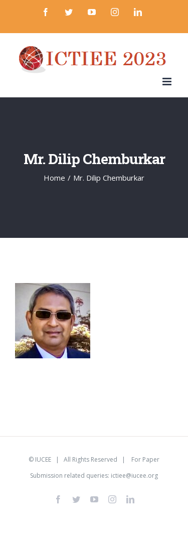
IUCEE (43, 459)
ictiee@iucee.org (134, 475)
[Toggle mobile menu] (167, 81)
